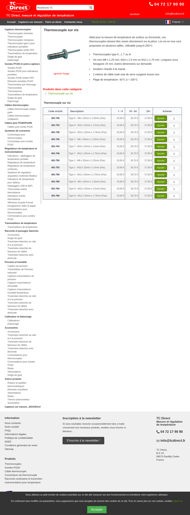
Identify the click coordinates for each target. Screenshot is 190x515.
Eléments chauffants (18, 389)
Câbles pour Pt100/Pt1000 (18, 123)
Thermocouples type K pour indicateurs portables (21, 45)
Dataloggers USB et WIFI (20, 186)
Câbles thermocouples (17, 105)
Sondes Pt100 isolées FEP (21, 78)
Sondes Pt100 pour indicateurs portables (23, 73)
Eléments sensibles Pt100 (20, 81)
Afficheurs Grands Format (20, 202)
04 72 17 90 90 (171, 432)
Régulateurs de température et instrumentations (21, 150)
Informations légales (15, 434)
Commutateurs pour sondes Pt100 (21, 218)
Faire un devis (53, 22)
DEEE (8, 441)
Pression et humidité (16, 262)
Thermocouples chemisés (20, 33)
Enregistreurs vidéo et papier (22, 206)
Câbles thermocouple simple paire (22, 111)
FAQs (8, 430)
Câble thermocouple (15, 471)
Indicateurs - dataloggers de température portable (21, 157)
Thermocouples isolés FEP (21, 50)
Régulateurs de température (21, 162)
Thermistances (15, 91)
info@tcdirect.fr (175, 13)
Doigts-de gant (15, 56)
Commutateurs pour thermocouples (17, 211)
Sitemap (9, 449)
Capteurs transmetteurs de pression (21, 278)
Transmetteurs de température (23, 53)
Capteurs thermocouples (18, 29)
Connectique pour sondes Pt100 (20, 143)
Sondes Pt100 (15, 68)
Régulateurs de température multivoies (21, 167)
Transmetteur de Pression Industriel (20, 271)
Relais (11, 368)
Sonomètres (14, 403)
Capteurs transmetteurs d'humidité (19, 284)
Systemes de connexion (17, 130)
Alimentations (14, 371)
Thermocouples (15, 36)
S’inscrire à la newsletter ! (83, 440)
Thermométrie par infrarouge (22, 84)
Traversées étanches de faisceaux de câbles (19, 250)
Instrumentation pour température (23, 482)
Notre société (12, 426)
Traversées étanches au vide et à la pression (22, 243)
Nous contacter (13, 423)
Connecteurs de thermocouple (21, 475)
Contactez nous (73, 22)
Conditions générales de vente (21, 445)
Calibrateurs (14, 320)
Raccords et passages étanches (22, 231)
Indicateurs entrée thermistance (16, 198)
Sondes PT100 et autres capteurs (22, 64)
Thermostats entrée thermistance (17, 191)
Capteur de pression (18, 266)
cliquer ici (177, 501)
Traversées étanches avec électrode (21, 257)
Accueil (11, 22)
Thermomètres (15, 88)
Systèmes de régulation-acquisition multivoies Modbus (22, 174)
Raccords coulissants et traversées (23, 478)
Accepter (97, 509)
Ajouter (161, 118)
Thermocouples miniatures (21, 40)
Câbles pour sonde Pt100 (20, 127)
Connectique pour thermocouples (16, 136)
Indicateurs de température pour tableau (21, 181)
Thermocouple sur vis (60, 93)
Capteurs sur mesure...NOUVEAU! (23, 407)
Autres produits (13, 379)
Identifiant (135, 14)
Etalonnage (13, 60)
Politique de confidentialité (19, 438)
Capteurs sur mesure (30, 22)
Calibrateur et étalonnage (18, 316)
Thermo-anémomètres (19, 399)
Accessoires (14, 235)
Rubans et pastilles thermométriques (17, 385)
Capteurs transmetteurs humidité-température (19, 291)
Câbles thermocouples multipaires (19, 117)
